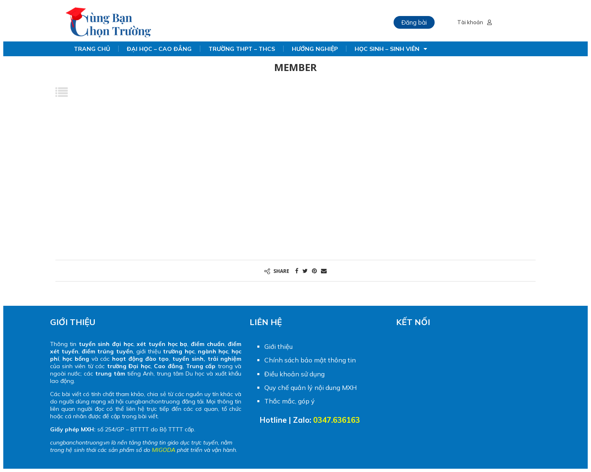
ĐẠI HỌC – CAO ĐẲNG (159, 49)
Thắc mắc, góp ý (289, 401)
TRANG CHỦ (92, 49)
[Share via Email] (324, 271)
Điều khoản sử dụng (294, 374)
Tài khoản (474, 22)
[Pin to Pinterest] (314, 271)
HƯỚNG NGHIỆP (315, 49)
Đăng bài (414, 22)
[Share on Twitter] (305, 271)
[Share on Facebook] (296, 271)
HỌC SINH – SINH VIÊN (391, 49)
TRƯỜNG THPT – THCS (241, 49)
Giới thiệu (278, 346)
